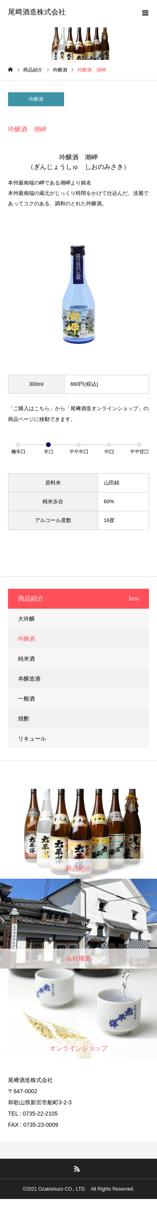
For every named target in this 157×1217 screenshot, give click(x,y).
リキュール (32, 738)
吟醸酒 (36, 99)
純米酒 (26, 658)
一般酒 (26, 698)
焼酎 (23, 718)
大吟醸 (26, 618)
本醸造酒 (29, 678)
